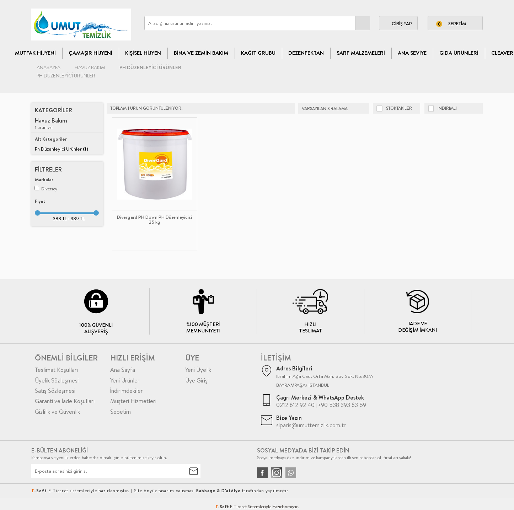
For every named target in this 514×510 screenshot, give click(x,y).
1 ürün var (51, 123)
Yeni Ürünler (125, 380)
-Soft (222, 507)
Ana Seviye (412, 52)
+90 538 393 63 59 (342, 405)
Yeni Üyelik (198, 370)
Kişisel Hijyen (143, 52)
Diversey (45, 189)
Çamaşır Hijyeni (90, 52)
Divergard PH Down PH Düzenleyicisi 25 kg (154, 220)
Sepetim (120, 412)
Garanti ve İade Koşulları (65, 401)
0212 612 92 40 (295, 405)
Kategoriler (53, 110)
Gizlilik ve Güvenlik (57, 412)
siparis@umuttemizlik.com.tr (311, 425)
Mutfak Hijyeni (35, 52)
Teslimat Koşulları (56, 370)
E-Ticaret (238, 507)
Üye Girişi (197, 380)
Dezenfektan (306, 52)
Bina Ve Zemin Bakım (201, 52)
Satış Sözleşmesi (55, 391)
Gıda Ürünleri (458, 52)
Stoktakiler (394, 108)
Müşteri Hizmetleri (133, 401)
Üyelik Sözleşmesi (57, 380)
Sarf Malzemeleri (361, 52)
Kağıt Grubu (258, 52)
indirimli (442, 108)
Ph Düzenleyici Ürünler (61, 149)
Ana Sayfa (122, 370)
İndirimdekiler (126, 391)
